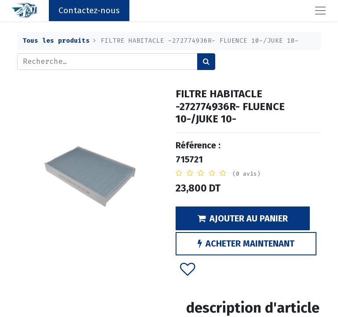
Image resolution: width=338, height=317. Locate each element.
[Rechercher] (206, 61)
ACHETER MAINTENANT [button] (246, 243)
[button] (187, 268)
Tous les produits (56, 41)
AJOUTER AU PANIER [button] (243, 218)
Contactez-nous (89, 10)
